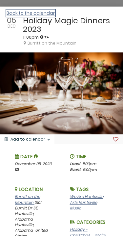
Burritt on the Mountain (27, 199)
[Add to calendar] (27, 139)
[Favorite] (115, 139)
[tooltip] (41, 37)
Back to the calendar (31, 13)
